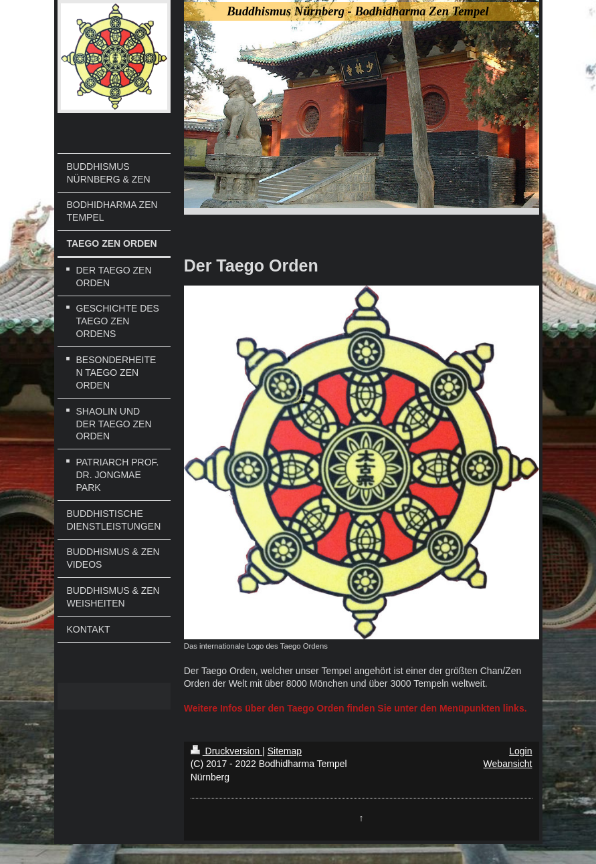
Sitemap (285, 751)
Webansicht (508, 763)
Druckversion (226, 751)
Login (520, 751)
